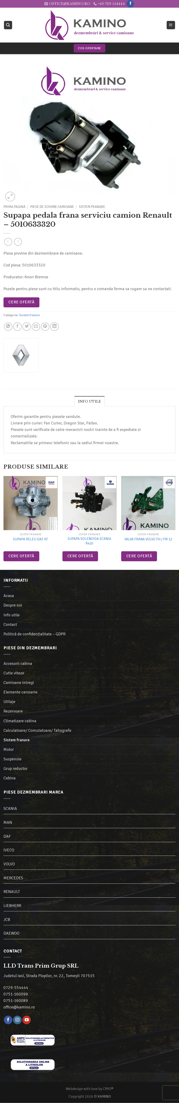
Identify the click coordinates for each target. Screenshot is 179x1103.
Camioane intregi (18, 682)
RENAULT (11, 891)
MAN (7, 822)
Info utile (89, 401)
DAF (7, 836)
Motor (8, 749)
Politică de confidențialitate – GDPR (34, 634)
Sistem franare (92, 207)
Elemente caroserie (20, 692)
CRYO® (108, 1089)
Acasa (8, 595)
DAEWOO (11, 933)
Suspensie (12, 759)
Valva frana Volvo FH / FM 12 (148, 539)
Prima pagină (14, 207)
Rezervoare (13, 711)
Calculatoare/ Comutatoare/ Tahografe (37, 730)
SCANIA (10, 808)
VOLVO (9, 864)
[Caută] (8, 25)
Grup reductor (15, 768)
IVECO (8, 850)
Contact (10, 624)
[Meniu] (171, 25)
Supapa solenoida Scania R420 (89, 541)
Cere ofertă (21, 302)
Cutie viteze (13, 673)
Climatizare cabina (19, 720)
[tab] (89, 401)
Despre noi (12, 605)
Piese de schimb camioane (52, 207)
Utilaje (9, 701)
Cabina (9, 778)
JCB (6, 919)
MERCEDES (13, 877)
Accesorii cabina (17, 663)
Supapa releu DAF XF (30, 539)
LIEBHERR (12, 905)
